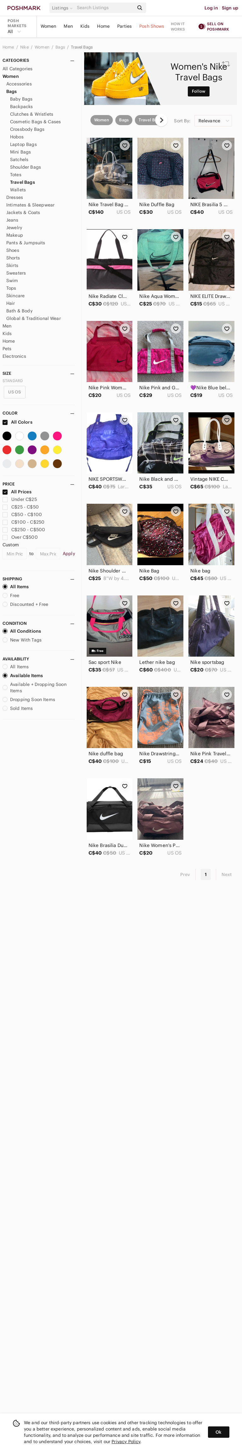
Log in (211, 8)
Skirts (12, 265)
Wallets (18, 190)
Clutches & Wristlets (31, 114)
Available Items (23, 675)
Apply (69, 553)
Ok (219, 1432)
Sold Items (18, 708)
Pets (7, 348)
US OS (14, 392)
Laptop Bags (23, 144)
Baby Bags (21, 99)
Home (103, 26)
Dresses (14, 197)
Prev (185, 874)
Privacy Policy (126, 1441)
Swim (12, 280)
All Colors (17, 422)
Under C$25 (20, 499)
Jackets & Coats (23, 212)
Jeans (12, 220)
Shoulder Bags (25, 167)
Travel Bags (82, 47)
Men (68, 26)
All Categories (17, 69)
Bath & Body (19, 311)
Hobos (17, 137)
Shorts (13, 258)
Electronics (14, 356)
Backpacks (21, 106)
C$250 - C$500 (24, 529)
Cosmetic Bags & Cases (35, 122)
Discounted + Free (26, 604)
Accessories (19, 84)
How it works (178, 26)
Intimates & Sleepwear (30, 205)
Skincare (15, 296)
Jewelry (14, 227)
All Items (16, 586)
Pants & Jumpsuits (25, 243)
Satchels (19, 159)
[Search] (105, 8)
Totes (15, 174)
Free (11, 595)
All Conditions (22, 631)
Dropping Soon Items (29, 699)
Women (48, 26)
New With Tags (22, 640)
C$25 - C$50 (21, 507)
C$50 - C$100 (22, 514)
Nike (25, 47)
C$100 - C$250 (23, 522)
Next (227, 874)
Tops (11, 288)
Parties (124, 26)
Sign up (230, 8)
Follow (198, 91)
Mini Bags (20, 152)
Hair (10, 303)
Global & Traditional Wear (33, 318)
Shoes (12, 250)
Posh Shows (151, 26)
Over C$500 (20, 537)
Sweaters (16, 273)
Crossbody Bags (27, 129)
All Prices (17, 492)
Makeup (14, 235)
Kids (85, 26)
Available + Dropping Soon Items (34, 688)
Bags (60, 47)
